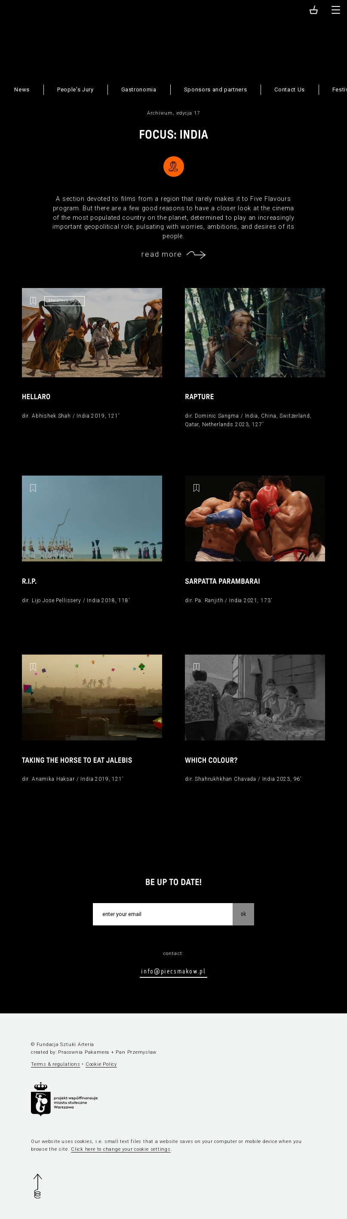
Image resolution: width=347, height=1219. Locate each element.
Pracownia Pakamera (83, 1052)
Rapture (199, 397)
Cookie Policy (101, 1064)
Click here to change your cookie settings (121, 1149)
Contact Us (289, 89)
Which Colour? (211, 760)
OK (243, 914)
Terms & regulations (55, 1064)
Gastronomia (139, 89)
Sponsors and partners (215, 89)
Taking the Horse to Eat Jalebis (77, 760)
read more (161, 254)
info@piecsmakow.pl (173, 971)
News (22, 89)
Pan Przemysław (136, 1052)
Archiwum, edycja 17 (173, 113)
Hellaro (36, 397)
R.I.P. (29, 581)
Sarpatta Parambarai (222, 581)
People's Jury (75, 89)
